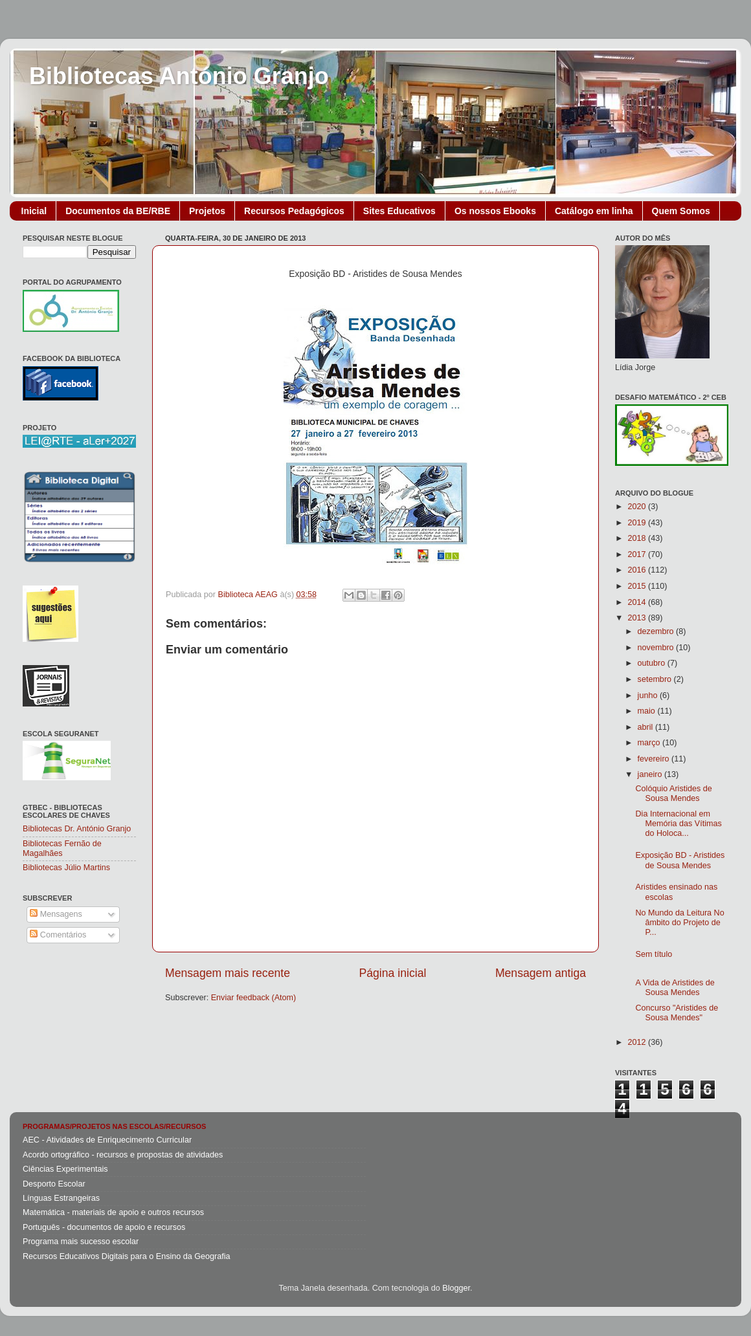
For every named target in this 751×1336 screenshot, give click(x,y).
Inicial (34, 211)
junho (649, 695)
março (650, 742)
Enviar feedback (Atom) (254, 997)
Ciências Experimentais (65, 1169)
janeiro (651, 774)
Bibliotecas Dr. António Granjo (77, 828)
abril (646, 727)
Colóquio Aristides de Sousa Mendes (673, 793)
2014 (637, 602)
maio (648, 711)
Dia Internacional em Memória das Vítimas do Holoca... (678, 823)
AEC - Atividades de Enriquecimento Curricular (107, 1139)
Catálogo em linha (594, 211)
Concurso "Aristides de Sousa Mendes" (676, 1012)
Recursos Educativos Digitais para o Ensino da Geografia (126, 1256)
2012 (637, 1042)
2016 (637, 570)
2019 (637, 522)
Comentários (58, 934)
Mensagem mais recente (227, 973)
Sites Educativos (399, 211)
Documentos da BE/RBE (117, 211)
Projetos (207, 211)
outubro (652, 663)
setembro (656, 679)
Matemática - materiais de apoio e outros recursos (113, 1212)
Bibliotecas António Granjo (179, 76)
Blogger (456, 1288)
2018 (637, 538)
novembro (657, 647)
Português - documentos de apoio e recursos (104, 1227)
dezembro (657, 631)
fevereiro (655, 758)
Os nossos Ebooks (495, 211)
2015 (637, 586)
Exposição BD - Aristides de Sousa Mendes (679, 860)
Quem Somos (681, 211)
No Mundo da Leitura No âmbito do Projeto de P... (679, 922)
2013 (637, 617)
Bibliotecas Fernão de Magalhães (62, 848)
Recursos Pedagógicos (294, 211)
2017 (637, 554)
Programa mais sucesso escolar (81, 1241)
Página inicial (393, 973)
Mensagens (56, 914)
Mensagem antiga (540, 973)
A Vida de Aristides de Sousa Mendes (674, 987)
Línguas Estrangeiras (61, 1198)
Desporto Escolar (54, 1183)
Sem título (653, 954)
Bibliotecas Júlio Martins (66, 867)
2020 (637, 506)
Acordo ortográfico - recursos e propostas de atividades (123, 1154)
